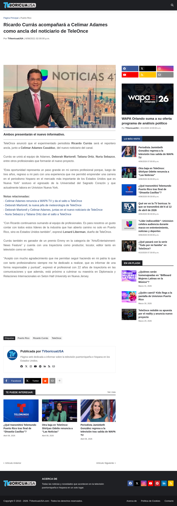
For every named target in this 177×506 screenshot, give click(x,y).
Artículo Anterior (13, 463)
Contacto (169, 501)
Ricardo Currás (40, 338)
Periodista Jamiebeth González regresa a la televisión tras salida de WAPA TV (98, 429)
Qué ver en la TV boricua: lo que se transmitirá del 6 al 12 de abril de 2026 (154, 207)
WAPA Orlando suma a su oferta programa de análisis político (147, 121)
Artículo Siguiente (105, 463)
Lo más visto (132, 139)
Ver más (111, 392)
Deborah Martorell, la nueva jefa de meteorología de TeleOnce (43, 205)
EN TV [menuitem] (41, 15)
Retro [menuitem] (130, 15)
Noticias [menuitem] (24, 15)
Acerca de (132, 501)
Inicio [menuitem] (9, 15)
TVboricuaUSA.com (39, 501)
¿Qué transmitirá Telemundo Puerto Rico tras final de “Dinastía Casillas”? (19, 428)
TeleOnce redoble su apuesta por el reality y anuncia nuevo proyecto (155, 313)
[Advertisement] (66, 52)
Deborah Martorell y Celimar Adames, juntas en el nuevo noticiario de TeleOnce (54, 209)
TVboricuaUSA (53, 351)
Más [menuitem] (142, 15)
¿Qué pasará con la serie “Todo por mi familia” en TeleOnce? (152, 245)
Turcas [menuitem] (75, 15)
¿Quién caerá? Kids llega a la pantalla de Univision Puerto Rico (155, 296)
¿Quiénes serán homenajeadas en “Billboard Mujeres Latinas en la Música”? (154, 276)
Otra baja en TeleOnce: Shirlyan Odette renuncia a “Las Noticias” (57, 428)
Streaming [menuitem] (93, 15)
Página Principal (10, 18)
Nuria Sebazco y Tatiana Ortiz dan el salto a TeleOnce (38, 214)
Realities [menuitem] (59, 15)
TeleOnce (56, 338)
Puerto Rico (26, 18)
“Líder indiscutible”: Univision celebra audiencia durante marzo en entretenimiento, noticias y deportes (155, 226)
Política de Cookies (150, 501)
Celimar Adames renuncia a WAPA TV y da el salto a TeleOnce (43, 200)
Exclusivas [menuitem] (112, 15)
